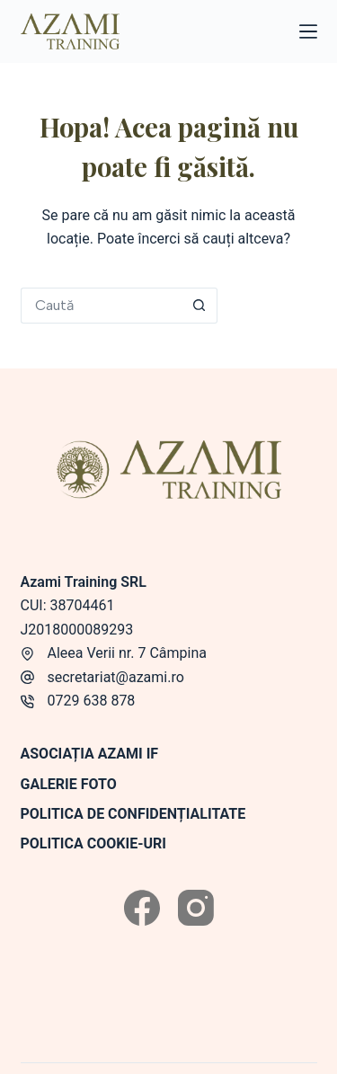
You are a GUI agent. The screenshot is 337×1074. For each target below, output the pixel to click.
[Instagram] (196, 908)
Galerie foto (69, 784)
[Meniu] (308, 31)
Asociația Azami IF (90, 753)
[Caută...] (101, 306)
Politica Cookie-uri (93, 843)
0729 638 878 (92, 700)
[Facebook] (142, 908)
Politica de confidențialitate (133, 813)
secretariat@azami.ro (116, 677)
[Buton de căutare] (199, 306)
